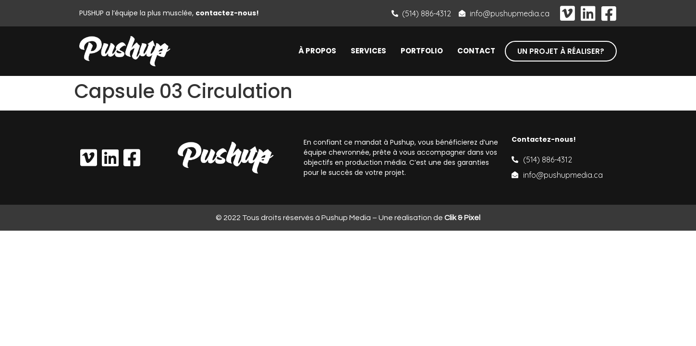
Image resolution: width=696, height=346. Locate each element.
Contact (476, 51)
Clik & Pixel (462, 218)
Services (368, 51)
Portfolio (422, 51)
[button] (561, 51)
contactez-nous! (227, 13)
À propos (317, 51)
